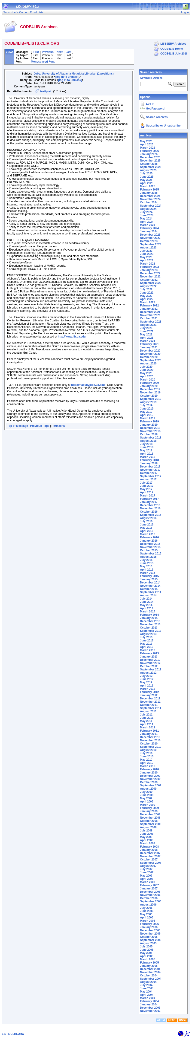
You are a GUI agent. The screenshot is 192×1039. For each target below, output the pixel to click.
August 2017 (148, 479)
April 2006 (146, 917)
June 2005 (146, 949)
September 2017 (150, 476)
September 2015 (150, 553)
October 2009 (149, 782)
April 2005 (146, 956)
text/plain (46, 91)
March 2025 (147, 186)
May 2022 (146, 295)
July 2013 (146, 637)
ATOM (161, 1020)
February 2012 (149, 692)
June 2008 (146, 833)
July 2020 (146, 366)
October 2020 (149, 357)
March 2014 (147, 611)
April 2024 (146, 221)
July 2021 (146, 328)
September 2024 (150, 205)
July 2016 (146, 521)
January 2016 (149, 540)
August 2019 (148, 402)
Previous (48, 52)
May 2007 (146, 875)
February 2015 (149, 576)
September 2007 (150, 862)
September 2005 (150, 940)
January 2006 (149, 927)
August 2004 (148, 982)
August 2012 (148, 672)
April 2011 (146, 724)
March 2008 (147, 843)
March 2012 (147, 688)
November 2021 (150, 315)
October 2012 (149, 666)
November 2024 (150, 199)
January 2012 (149, 695)
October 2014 (149, 589)
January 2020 (149, 386)
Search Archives (151, 72)
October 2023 (149, 241)
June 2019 (146, 408)
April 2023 (146, 260)
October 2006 (149, 898)
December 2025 (150, 157)
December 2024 (150, 196)
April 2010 (146, 763)
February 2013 (149, 653)
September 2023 (150, 244)
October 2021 (149, 318)
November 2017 (150, 469)
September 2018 (150, 437)
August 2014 (148, 595)
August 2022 (148, 286)
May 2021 (146, 334)
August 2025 (148, 170)
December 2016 (150, 505)
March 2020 (147, 379)
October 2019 (149, 395)
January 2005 (149, 965)
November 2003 (150, 1011)
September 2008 (150, 824)
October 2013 (149, 627)
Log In (150, 103)
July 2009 (146, 792)
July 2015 (146, 560)
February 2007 (149, 885)
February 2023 (149, 266)
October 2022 (149, 279)
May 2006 (146, 914)
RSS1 (172, 1020)
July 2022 (146, 289)
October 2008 (149, 821)
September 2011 (150, 708)
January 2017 (149, 502)
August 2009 (148, 788)
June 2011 (146, 717)
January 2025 (149, 192)
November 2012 (150, 663)
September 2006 (150, 901)
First (36, 52)
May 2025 (146, 180)
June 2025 (146, 176)
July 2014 (146, 598)
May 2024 (146, 218)
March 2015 (147, 572)
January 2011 (149, 734)
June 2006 (146, 911)
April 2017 (146, 492)
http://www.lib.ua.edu (71, 336)
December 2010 (150, 737)
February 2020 (149, 382)
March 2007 (147, 882)
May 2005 (146, 953)
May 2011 (146, 721)
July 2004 (146, 985)
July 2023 (146, 250)
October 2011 (149, 705)
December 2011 (150, 698)
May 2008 (146, 837)
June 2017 (146, 486)
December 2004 (150, 969)
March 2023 (147, 263)
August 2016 (148, 518)
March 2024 (147, 225)
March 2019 (147, 418)
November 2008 (150, 817)
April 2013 (146, 647)
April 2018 (146, 453)
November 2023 (150, 238)
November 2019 (150, 392)
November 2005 (150, 933)
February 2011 (149, 730)
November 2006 (150, 895)
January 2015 (149, 579)
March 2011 (147, 727)
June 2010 (146, 756)
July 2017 (146, 482)
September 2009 (150, 785)
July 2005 (146, 946)
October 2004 (149, 975)
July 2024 (146, 212)
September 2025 (150, 167)
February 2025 (149, 189)
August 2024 (148, 209)
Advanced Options (151, 77)
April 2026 (146, 144)
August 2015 (148, 556)
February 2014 (149, 614)
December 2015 (150, 543)
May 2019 (146, 411)
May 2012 (146, 682)
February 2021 (149, 344)
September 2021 (150, 321)
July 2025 (146, 173)
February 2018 (149, 460)
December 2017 (150, 466)
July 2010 (146, 753)
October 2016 (149, 511)
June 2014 (146, 601)
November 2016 (150, 508)
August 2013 (148, 634)
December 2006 (150, 891)
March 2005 (147, 959)
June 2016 (146, 524)
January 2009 (149, 811)
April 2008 (146, 840)
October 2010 (149, 743)
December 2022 (150, 273)
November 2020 (150, 353)
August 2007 (148, 866)
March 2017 (147, 495)
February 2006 (149, 924)
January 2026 (149, 154)
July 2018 (146, 444)
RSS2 (182, 1020)
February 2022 (149, 305)
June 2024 (146, 215)
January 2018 (149, 463)
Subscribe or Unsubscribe (163, 125)
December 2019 (150, 389)
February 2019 (149, 421)
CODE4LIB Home (171, 48)
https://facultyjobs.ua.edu (88, 385)
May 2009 (146, 798)
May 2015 (146, 566)
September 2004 (150, 978)
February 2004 (149, 1001)
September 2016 (150, 515)
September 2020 (150, 360)
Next (60, 52)
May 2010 (146, 759)
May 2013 (146, 643)
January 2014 (149, 618)
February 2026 (149, 151)
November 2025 (150, 160)
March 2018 (147, 457)
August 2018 (148, 440)
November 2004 (150, 972)
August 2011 (148, 711)
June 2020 (146, 370)
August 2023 (148, 247)
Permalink (58, 425)
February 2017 (149, 498)
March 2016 (147, 534)
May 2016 (146, 527)
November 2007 (150, 856)
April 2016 (146, 531)
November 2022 (150, 276)
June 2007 (146, 872)
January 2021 (149, 347)
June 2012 (146, 679)
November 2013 (150, 624)
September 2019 (150, 399)
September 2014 (150, 592)
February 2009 (149, 808)
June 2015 (146, 563)
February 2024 (149, 228)
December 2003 (150, 1007)
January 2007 (149, 888)
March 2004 (147, 998)
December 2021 (150, 312)
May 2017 (146, 489)
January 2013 (149, 656)
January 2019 (149, 424)
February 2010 (149, 769)
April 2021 (146, 337)
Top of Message (17, 425)
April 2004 (146, 994)
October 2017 (149, 473)
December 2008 (150, 814)
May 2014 (146, 605)
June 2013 (146, 640)
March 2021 (147, 341)
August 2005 (148, 943)
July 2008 (146, 830)
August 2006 (148, 904)
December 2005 (150, 930)
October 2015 (149, 550)
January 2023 (149, 270)
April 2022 (146, 299)
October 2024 (149, 202)
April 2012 (146, 685)
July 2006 (146, 907)
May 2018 (146, 450)
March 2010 (147, 766)
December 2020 (150, 350)
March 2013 (147, 650)
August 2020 (148, 363)
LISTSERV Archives (173, 43)
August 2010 (148, 750)
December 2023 (150, 234)
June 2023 (146, 254)
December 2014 (150, 582)
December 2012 (150, 659)
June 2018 (146, 447)
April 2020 (146, 376)
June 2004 (146, 988)
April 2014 (146, 608)
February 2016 (149, 537)
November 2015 (150, 547)
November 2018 (150, 431)
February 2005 (149, 962)
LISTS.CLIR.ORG (13, 1034)
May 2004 (146, 991)
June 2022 (146, 292)
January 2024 (149, 231)
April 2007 (146, 878)
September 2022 (150, 283)
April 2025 (146, 183)
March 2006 (147, 920)
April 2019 (146, 415)
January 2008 (149, 849)
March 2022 (147, 302)
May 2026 (146, 141)
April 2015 (146, 569)
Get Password (155, 108)
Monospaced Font (43, 61)
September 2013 (150, 630)
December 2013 (150, 621)
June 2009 (146, 795)
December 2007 (150, 853)
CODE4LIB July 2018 (174, 53)
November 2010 (150, 740)
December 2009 (150, 775)
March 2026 (147, 147)
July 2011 (146, 714)
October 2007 (149, 859)
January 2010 (149, 772)
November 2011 (150, 701)
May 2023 (146, 257)
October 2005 (149, 936)
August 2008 (148, 827)
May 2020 (146, 373)
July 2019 (146, 405)
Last (68, 52)
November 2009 (150, 779)
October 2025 (149, 163)
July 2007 (146, 869)
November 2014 (150, 585)
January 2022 (149, 308)
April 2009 (146, 801)
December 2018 (150, 428)
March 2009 (147, 804)
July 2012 (146, 676)
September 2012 (150, 669)
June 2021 (146, 331)
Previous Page (39, 425)
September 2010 (150, 746)
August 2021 (148, 324)
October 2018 (149, 434)
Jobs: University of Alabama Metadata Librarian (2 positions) (74, 73)
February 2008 (149, 846)
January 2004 (149, 1004)
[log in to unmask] (67, 76)
